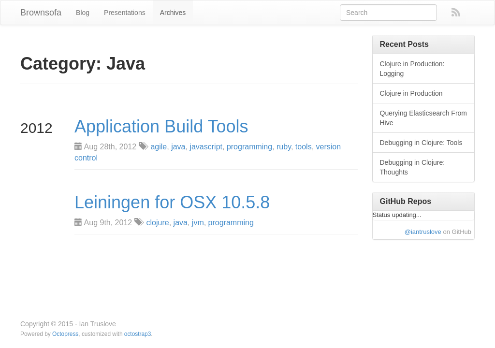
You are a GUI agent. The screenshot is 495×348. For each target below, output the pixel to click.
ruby (284, 147)
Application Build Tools (161, 126)
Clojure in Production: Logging (412, 68)
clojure (157, 222)
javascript (205, 147)
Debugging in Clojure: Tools (421, 142)
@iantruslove (423, 231)
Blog (82, 12)
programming (249, 147)
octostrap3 (137, 334)
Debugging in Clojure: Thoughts (412, 167)
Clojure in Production (411, 93)
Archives (173, 12)
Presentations (125, 12)
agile (158, 147)
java (178, 147)
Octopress (65, 334)
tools (303, 147)
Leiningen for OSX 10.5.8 (172, 202)
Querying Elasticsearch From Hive (423, 118)
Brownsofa (40, 12)
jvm (198, 222)
